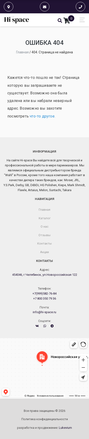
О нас (44, 226)
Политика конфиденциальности (44, 419)
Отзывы (44, 235)
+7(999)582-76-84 (44, 293)
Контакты (44, 243)
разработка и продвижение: (44, 427)
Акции (44, 252)
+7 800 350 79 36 (44, 298)
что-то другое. (42, 116)
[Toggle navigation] (80, 20)
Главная (44, 209)
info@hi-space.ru (44, 312)
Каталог (45, 218)
